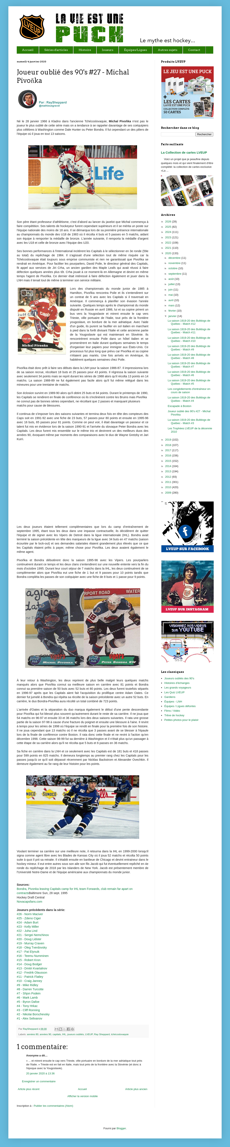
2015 (168, 460)
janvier (172, 316)
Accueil (82, 1089)
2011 (168, 482)
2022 (168, 242)
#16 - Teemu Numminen (33, 956)
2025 (168, 226)
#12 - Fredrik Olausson (32, 972)
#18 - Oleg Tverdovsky (32, 947)
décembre (174, 257)
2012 (168, 476)
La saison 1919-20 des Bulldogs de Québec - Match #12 (189, 322)
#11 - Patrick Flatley (30, 976)
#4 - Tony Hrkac (27, 1006)
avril (171, 300)
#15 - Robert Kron (29, 960)
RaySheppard (31, 1028)
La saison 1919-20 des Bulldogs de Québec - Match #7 (189, 365)
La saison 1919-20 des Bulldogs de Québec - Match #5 (189, 382)
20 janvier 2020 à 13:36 (40, 1073)
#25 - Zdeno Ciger (29, 918)
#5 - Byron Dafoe (28, 1001)
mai (171, 294)
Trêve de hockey (174, 715)
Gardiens (169, 697)
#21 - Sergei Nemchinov (33, 935)
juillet (171, 284)
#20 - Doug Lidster (29, 939)
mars (171, 305)
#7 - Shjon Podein (29, 993)
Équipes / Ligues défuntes (180, 706)
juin (170, 289)
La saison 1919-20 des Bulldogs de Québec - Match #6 (189, 373)
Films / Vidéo (172, 710)
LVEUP (89, 1034)
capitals (57, 1034)
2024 (168, 232)
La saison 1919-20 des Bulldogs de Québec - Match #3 (189, 421)
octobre (173, 268)
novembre (174, 263)
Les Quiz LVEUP (174, 692)
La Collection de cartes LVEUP (184, 152)
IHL (64, 1034)
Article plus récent (28, 1089)
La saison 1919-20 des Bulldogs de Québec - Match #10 (189, 339)
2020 (168, 253)
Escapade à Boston (179, 406)
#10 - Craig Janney (29, 981)
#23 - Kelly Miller (28, 926)
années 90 (45, 1034)
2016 (168, 455)
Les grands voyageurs (177, 687)
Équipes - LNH (173, 701)
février (172, 310)
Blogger (121, 1128)
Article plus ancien (136, 1089)
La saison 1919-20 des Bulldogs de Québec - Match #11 (189, 331)
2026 (168, 221)
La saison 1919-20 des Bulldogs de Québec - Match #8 (189, 356)
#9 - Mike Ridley (27, 985)
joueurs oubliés (75, 1034)
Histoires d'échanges (176, 683)
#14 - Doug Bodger (29, 964)
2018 (168, 445)
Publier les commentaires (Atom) (53, 1105)
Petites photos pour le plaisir (181, 719)
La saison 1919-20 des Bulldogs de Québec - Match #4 (189, 399)
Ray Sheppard (102, 1034)
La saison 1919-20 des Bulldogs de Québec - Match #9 (189, 348)
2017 (168, 450)
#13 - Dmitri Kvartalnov (32, 968)
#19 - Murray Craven (30, 943)
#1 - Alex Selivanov (29, 1018)
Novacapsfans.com (29, 901)
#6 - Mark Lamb (27, 997)
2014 (168, 466)
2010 (168, 487)
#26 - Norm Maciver (30, 914)
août (171, 278)
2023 (168, 237)
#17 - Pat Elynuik (28, 951)
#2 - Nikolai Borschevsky (33, 1014)
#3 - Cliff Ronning (28, 1010)
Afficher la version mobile (82, 1096)
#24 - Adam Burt (27, 922)
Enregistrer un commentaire (38, 1081)
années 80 (33, 1034)
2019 (168, 439)
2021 (168, 247)
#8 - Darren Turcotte (30, 989)
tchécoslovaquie (120, 1034)
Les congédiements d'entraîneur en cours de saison (189, 390)
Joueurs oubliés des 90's (179, 678)
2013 (168, 471)
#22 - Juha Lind (27, 930)
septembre (175, 273)
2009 (168, 492)
